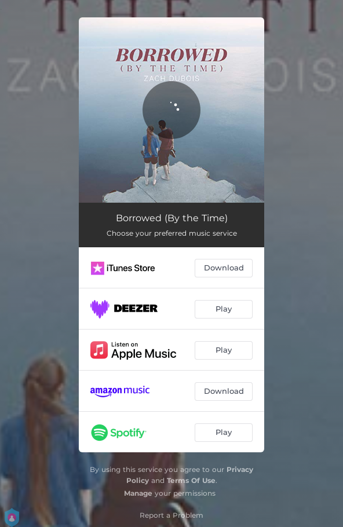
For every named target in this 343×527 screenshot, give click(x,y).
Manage (138, 493)
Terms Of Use (191, 480)
